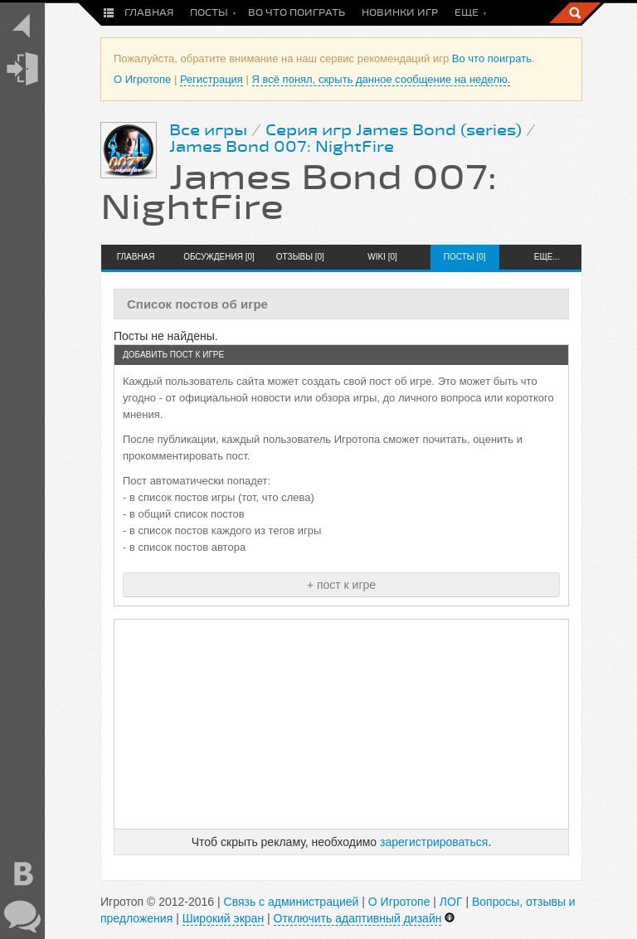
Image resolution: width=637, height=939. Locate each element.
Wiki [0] (382, 256)
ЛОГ (451, 901)
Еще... (547, 256)
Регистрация (211, 79)
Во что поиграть (296, 12)
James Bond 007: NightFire (281, 147)
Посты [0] (465, 256)
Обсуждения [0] (217, 256)
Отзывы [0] (300, 256)
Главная (148, 12)
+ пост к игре (341, 584)
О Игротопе (142, 79)
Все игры (208, 130)
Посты (209, 12)
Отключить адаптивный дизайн (358, 918)
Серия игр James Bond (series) (393, 130)
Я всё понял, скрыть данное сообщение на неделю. (381, 79)
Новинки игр (400, 12)
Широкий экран (223, 918)
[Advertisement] (341, 724)
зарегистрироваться (434, 842)
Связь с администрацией (291, 901)
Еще (467, 12)
